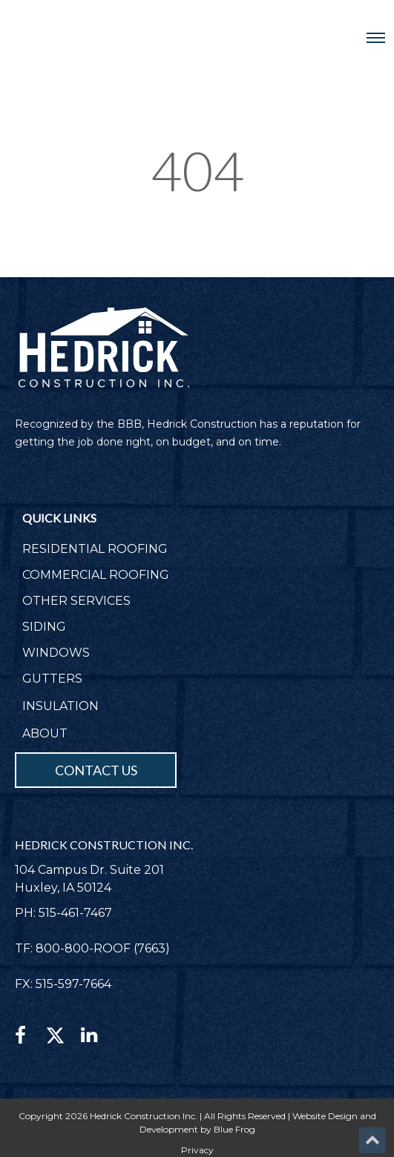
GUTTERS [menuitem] (52, 679)
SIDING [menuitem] (44, 627)
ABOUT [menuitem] (45, 733)
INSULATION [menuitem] (60, 706)
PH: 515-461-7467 (63, 913)
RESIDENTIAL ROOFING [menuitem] (95, 549)
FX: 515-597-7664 (63, 984)
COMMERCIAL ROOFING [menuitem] (95, 575)
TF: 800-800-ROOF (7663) (92, 948)
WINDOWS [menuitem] (56, 653)
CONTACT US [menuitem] (96, 770)
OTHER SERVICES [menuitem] (76, 601)
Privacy (197, 1150)
